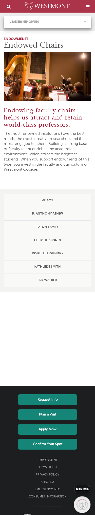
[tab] (47, 200)
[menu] (88, 6)
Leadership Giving (24, 21)
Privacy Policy (47, 474)
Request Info (48, 399)
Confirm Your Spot (47, 444)
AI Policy (48, 482)
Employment (47, 460)
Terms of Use (47, 467)
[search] (9, 6)
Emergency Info (47, 489)
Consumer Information (48, 496)
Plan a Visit (47, 414)
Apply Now (47, 429)
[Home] (47, 7)
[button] (85, 21)
